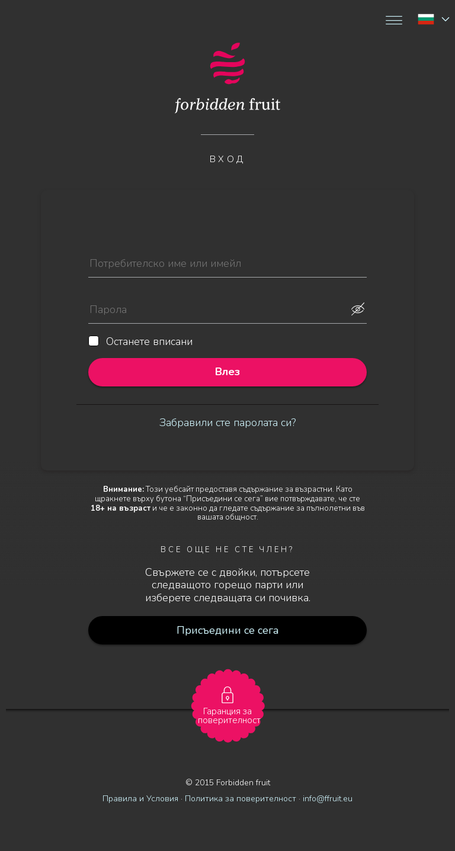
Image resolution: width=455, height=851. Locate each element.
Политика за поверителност (240, 798)
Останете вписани (140, 342)
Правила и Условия (140, 798)
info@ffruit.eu (328, 798)
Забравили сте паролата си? (227, 422)
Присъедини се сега (228, 630)
